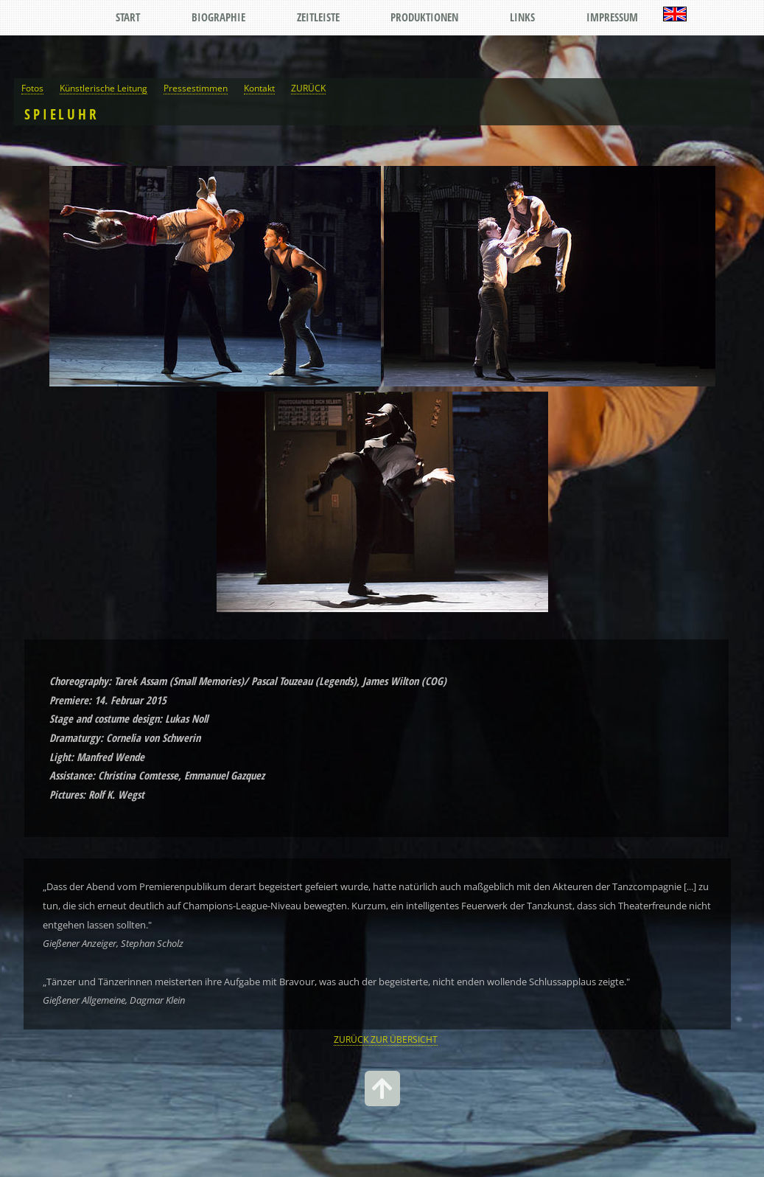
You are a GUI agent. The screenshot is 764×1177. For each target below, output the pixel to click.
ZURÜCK (308, 88)
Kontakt (259, 88)
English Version (675, 14)
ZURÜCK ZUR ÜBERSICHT (386, 1039)
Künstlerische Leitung (103, 88)
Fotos (32, 88)
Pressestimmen (196, 88)
